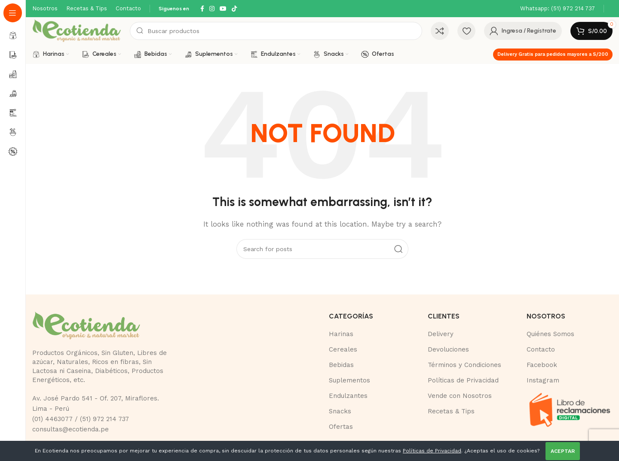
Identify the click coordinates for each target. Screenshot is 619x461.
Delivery (441, 334)
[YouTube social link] (223, 9)
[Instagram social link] (212, 9)
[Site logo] (76, 30)
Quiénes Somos (550, 334)
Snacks (340, 411)
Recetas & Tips (451, 411)
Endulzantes (348, 396)
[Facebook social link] (202, 9)
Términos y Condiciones (464, 365)
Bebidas (341, 365)
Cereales (343, 349)
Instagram (543, 380)
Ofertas (341, 427)
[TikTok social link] (234, 9)
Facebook (542, 365)
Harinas (341, 334)
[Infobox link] (557, 8)
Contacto (541, 349)
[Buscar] (276, 31)
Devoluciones (448, 349)
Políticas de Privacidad (463, 380)
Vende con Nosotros (460, 396)
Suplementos (349, 380)
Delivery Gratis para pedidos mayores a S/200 (552, 54)
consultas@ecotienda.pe (70, 429)
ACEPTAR (563, 451)
